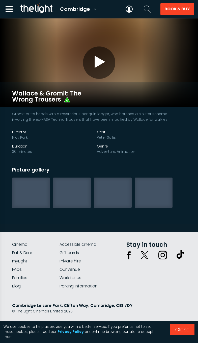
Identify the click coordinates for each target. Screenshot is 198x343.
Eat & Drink (22, 244)
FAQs (17, 261)
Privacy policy (24, 315)
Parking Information (79, 277)
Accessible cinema (78, 236)
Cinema (19, 236)
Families (19, 269)
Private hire (70, 252)
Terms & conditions (57, 315)
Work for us (70, 269)
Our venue (70, 261)
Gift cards (69, 244)
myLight (19, 252)
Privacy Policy (71, 331)
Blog (16, 277)
